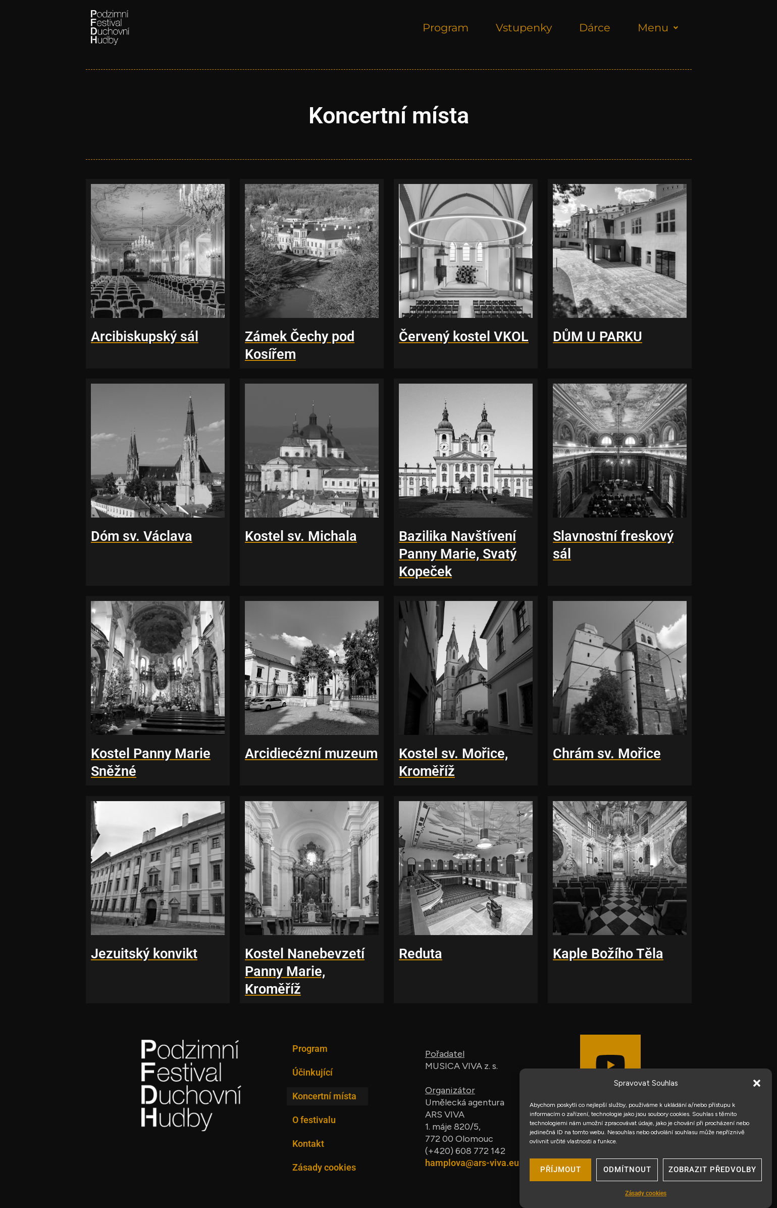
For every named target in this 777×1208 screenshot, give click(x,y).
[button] (757, 1086)
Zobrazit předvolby (712, 1172)
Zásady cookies (645, 1195)
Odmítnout (627, 1172)
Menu (658, 27)
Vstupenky (524, 27)
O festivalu (314, 1119)
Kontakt (308, 1143)
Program (446, 27)
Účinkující (312, 1072)
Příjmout (560, 1172)
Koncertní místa (324, 1096)
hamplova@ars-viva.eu (472, 1162)
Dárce (594, 27)
